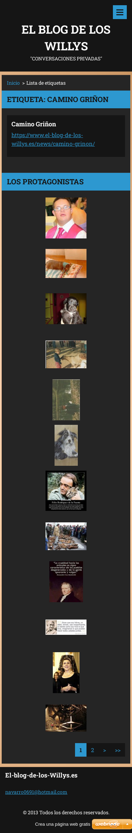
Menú (120, 12)
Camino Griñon (33, 124)
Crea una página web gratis (62, 824)
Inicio (13, 82)
